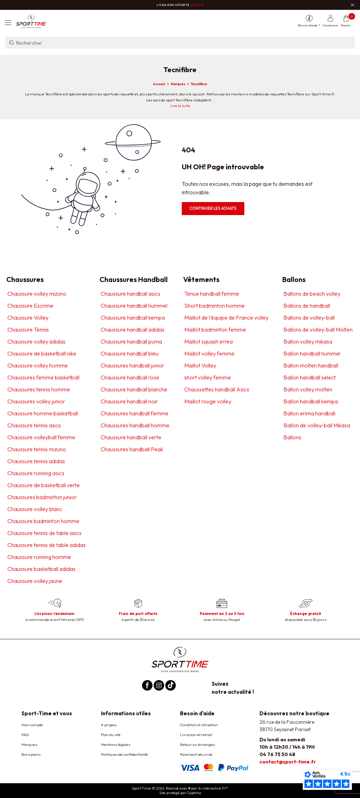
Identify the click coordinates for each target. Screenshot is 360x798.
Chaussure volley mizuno (36, 293)
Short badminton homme (214, 305)
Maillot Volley (200, 365)
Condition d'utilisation (199, 724)
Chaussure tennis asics (34, 425)
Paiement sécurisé (196, 754)
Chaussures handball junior (132, 365)
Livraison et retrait (196, 734)
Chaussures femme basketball (43, 377)
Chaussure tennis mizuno (36, 449)
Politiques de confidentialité (124, 754)
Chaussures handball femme (134, 413)
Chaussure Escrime (30, 305)
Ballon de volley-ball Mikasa (316, 425)
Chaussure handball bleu (130, 353)
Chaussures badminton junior (42, 497)
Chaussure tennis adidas (36, 461)
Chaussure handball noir (129, 401)
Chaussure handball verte (131, 437)
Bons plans (30, 754)
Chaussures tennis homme (38, 389)
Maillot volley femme (209, 353)
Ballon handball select (309, 377)
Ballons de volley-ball (309, 317)
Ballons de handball (306, 305)
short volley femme (207, 377)
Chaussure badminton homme (43, 520)
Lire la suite (180, 105)
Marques (29, 744)
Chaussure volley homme (37, 365)
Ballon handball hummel (311, 353)
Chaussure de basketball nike (41, 353)
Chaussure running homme (39, 556)
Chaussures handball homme (135, 425)
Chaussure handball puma (131, 341)
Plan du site (111, 734)
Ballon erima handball (309, 413)
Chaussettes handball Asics (216, 389)
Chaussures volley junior (36, 401)
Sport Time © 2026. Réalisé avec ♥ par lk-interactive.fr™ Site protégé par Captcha (180, 790)
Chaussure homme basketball (42, 413)
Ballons (292, 437)
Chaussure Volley (28, 317)
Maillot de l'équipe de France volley (226, 317)
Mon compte (32, 724)
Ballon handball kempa (310, 401)
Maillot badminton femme (215, 329)
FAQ (25, 734)
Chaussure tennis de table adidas (46, 544)
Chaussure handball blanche (134, 389)
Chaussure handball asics (130, 293)
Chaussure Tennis (28, 329)
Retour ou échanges (197, 744)
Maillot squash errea (208, 341)
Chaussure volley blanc (34, 509)
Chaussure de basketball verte (43, 485)
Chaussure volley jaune (34, 580)
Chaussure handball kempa (133, 317)
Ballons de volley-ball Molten (318, 329)
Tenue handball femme (211, 293)
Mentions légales (115, 744)
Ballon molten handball (310, 365)
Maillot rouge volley (207, 401)
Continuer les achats (213, 208)
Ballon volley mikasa (307, 341)
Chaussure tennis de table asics (44, 532)
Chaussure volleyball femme (41, 437)
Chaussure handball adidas (133, 329)
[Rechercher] (180, 43)
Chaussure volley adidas (36, 341)
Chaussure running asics (35, 473)
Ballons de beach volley (311, 293)
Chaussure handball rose (130, 377)
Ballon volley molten (307, 389)
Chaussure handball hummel (134, 305)
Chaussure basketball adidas (41, 568)
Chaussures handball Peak (132, 449)
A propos (108, 724)
